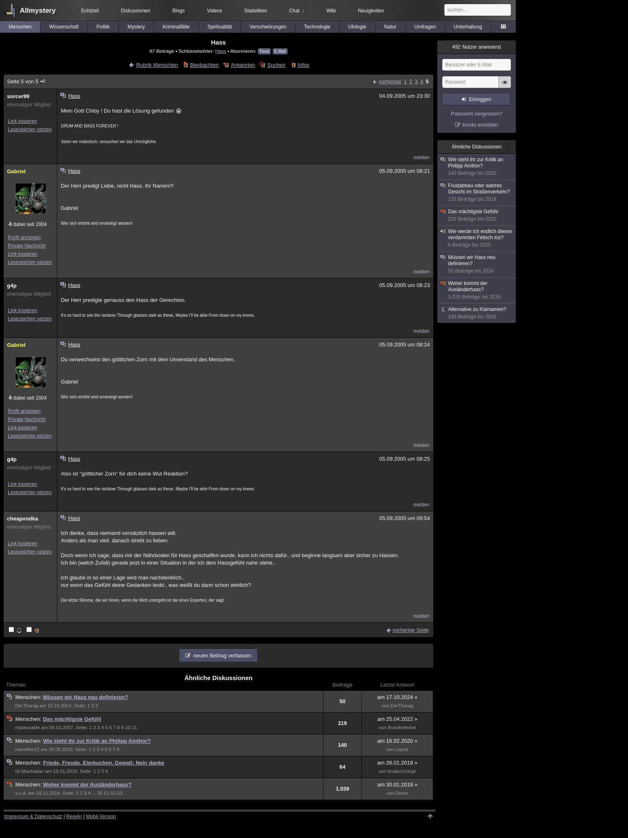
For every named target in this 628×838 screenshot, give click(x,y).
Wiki (331, 11)
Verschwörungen (268, 27)
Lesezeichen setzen (30, 129)
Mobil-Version (101, 816)
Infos (303, 65)
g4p (12, 285)
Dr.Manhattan (29, 771)
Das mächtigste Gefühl (72, 719)
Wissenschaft (63, 27)
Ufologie (357, 27)
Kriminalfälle (176, 27)
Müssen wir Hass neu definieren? (85, 697)
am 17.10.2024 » (397, 697)
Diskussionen (135, 11)
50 (100, 793)
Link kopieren (22, 121)
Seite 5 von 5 (26, 81)
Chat (296, 11)
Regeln (74, 816)
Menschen (20, 27)
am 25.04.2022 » (397, 719)
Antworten (243, 65)
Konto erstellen (480, 125)
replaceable (27, 727)
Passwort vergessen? (476, 114)
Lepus (401, 749)
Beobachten (204, 65)
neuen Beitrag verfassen (222, 655)
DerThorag (26, 705)
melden (421, 157)
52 (113, 793)
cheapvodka (22, 519)
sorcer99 (18, 96)
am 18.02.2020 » (397, 741)
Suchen (276, 65)
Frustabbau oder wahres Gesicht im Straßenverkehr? (477, 192)
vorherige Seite (411, 630)
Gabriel (16, 171)
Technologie (317, 27)
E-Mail (280, 51)
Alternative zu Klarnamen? (477, 313)
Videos (214, 11)
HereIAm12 (27, 749)
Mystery (136, 27)
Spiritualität (220, 27)
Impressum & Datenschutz (33, 816)
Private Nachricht (26, 246)
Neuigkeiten (371, 11)
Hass (221, 51)
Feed (264, 51)
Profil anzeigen (24, 237)
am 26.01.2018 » (397, 763)
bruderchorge (402, 771)
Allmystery (38, 10)
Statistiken (255, 11)
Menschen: (29, 697)
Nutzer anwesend (476, 47)
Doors (402, 793)
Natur (390, 27)
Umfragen (425, 27)
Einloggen (480, 99)
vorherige (390, 81)
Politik (103, 27)
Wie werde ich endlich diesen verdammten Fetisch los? (477, 238)
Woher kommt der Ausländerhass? (87, 785)
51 (106, 793)
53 (120, 793)
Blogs (178, 11)
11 (134, 727)
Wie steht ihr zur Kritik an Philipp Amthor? (97, 741)
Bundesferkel (402, 727)
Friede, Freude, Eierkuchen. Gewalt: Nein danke (103, 763)
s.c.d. (21, 793)
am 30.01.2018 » (397, 785)
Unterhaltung (468, 27)
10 (127, 727)
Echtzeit (90, 11)
